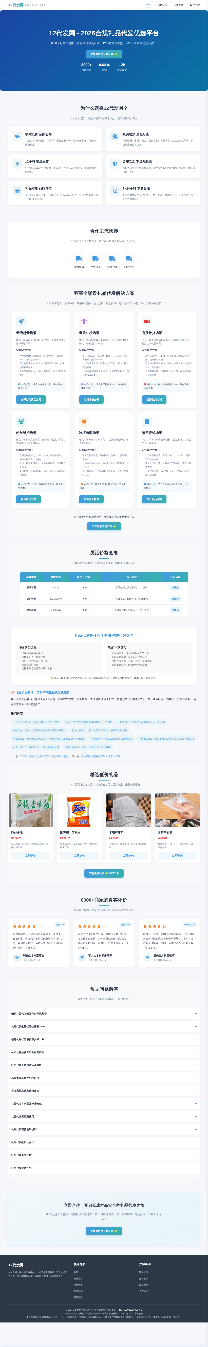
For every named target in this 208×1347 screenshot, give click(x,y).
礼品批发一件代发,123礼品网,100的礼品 (111, 744)
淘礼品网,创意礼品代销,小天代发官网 (100, 762)
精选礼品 (162, 5)
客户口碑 (195, 5)
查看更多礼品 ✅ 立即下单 (104, 879)
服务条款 (143, 1286)
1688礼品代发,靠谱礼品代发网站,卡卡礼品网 (88, 727)
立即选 (175, 593)
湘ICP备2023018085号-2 (130, 1317)
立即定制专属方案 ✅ (104, 531)
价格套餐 (179, 5)
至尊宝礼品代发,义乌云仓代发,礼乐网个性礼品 (44, 762)
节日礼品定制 (156, 503)
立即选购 (30, 861)
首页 (148, 5)
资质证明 (143, 1299)
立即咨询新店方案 (33, 402)
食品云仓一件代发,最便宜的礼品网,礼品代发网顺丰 (39, 736)
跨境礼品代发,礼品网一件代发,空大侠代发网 (88, 752)
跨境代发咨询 (93, 503)
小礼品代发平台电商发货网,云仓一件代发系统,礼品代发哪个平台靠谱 (49, 744)
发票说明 (143, 1292)
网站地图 (78, 1305)
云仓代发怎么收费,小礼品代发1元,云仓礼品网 (141, 727)
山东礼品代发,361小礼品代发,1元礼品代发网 (36, 727)
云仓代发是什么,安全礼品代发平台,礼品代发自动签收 (99, 736)
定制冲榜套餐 (93, 402)
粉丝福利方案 (30, 503)
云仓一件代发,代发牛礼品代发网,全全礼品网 (36, 752)
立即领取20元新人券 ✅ (104, 54)
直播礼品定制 (156, 402)
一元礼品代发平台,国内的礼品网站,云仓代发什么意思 (166, 744)
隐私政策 (143, 1280)
